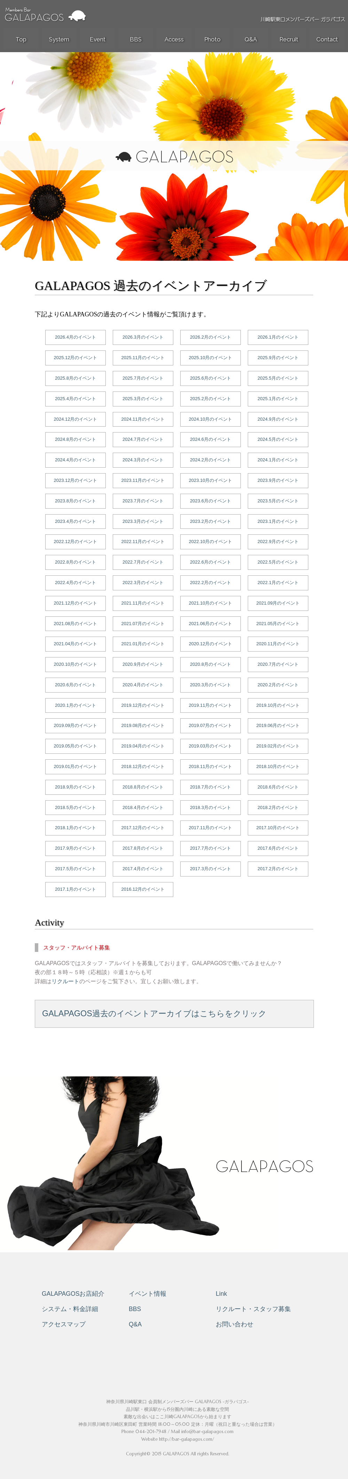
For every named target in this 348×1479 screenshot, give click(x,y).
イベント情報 (147, 1293)
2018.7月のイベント (210, 787)
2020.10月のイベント (75, 664)
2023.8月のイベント (75, 500)
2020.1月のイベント (75, 705)
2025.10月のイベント (210, 357)
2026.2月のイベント (210, 337)
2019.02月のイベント (278, 746)
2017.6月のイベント (278, 848)
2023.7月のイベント (143, 500)
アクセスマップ (64, 1324)
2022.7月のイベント (143, 562)
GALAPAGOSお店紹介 (73, 1293)
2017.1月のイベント (75, 889)
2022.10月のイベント (210, 541)
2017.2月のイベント (278, 868)
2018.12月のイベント (143, 766)
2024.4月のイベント (75, 459)
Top (21, 39)
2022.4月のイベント (75, 582)
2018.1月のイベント (75, 827)
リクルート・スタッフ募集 (253, 1309)
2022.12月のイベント (75, 541)
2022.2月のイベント (210, 582)
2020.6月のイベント (75, 684)
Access (174, 39)
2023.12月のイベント (75, 480)
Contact (327, 39)
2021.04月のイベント (75, 643)
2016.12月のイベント (143, 889)
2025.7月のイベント (143, 378)
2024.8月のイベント (75, 439)
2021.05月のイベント (278, 623)
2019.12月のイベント (143, 705)
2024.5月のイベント (278, 439)
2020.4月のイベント (143, 684)
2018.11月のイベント (210, 766)
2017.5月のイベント (75, 868)
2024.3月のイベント (143, 459)
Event (97, 39)
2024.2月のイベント (210, 459)
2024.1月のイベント (278, 459)
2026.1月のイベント (278, 337)
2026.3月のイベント (143, 337)
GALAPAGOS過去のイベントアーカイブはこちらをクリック (154, 1013)
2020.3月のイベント (210, 684)
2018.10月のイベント (278, 766)
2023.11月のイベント (143, 480)
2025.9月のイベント (278, 357)
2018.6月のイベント (278, 787)
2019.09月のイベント (75, 725)
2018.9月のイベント (75, 787)
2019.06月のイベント (278, 725)
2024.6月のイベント (210, 439)
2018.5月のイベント (75, 807)
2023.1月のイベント (278, 521)
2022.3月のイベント (143, 582)
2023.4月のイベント (75, 521)
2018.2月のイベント (278, 807)
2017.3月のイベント (210, 868)
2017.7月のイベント (210, 848)
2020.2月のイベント (278, 684)
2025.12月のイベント (75, 357)
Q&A (251, 39)
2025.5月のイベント (278, 378)
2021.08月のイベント (75, 623)
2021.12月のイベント (75, 603)
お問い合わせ (234, 1324)
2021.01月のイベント (143, 643)
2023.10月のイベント (210, 480)
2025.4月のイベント (75, 398)
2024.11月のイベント (143, 419)
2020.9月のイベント (143, 664)
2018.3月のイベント (210, 807)
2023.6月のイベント (210, 500)
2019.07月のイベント (210, 725)
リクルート (65, 981)
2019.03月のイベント (210, 746)
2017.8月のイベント (143, 848)
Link (221, 1293)
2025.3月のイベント (143, 398)
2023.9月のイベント (278, 480)
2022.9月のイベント (278, 541)
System (59, 39)
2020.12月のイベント (210, 643)
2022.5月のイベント (278, 562)
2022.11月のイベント (143, 541)
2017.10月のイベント (278, 827)
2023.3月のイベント (143, 521)
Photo (212, 39)
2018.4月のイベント (143, 807)
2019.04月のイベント (143, 746)
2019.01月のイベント (75, 766)
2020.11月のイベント (278, 643)
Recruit (288, 39)
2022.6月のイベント (210, 562)
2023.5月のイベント (278, 500)
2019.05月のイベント (75, 746)
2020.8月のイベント (210, 664)
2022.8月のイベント (75, 562)
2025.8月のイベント (75, 378)
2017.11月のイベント (210, 827)
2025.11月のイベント (143, 357)
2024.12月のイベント (75, 419)
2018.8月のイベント (143, 787)
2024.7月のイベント (143, 439)
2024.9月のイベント (278, 419)
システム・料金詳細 (70, 1309)
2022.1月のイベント (278, 582)
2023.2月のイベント (210, 521)
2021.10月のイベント (210, 603)
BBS (136, 39)
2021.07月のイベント (143, 623)
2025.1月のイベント (278, 398)
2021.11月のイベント (143, 603)
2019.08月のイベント (143, 725)
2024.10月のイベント (210, 419)
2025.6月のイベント (210, 378)
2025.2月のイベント (210, 398)
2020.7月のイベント (278, 664)
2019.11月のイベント (210, 705)
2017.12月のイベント (143, 827)
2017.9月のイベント (75, 848)
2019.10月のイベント (278, 705)
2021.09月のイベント (278, 603)
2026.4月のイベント (75, 337)
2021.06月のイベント (210, 623)
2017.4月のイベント (143, 868)
